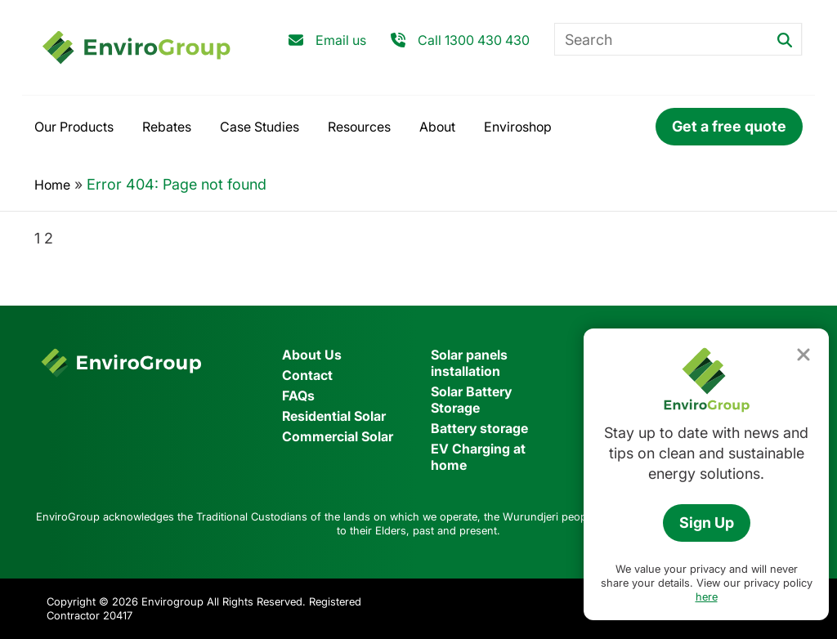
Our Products (74, 126)
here (707, 596)
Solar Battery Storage (471, 399)
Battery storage (479, 428)
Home (52, 185)
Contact (307, 375)
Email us (341, 40)
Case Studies (259, 126)
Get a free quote (729, 126)
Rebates (166, 126)
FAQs (298, 395)
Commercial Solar (337, 436)
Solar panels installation (469, 362)
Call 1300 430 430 (474, 40)
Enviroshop (518, 126)
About (437, 126)
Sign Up (706, 522)
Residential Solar (334, 416)
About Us (312, 354)
